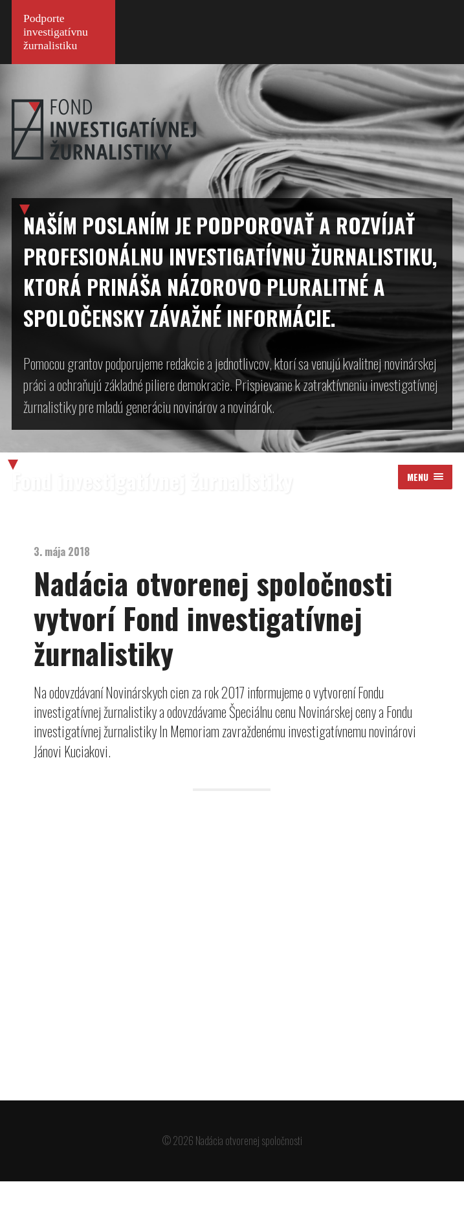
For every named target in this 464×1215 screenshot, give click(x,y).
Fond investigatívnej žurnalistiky (152, 513)
